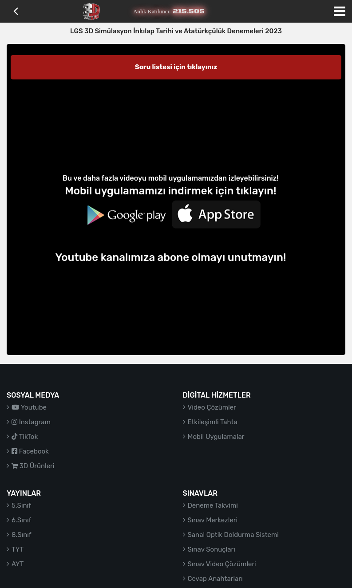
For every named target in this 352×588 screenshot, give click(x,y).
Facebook (30, 451)
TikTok (25, 437)
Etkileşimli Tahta (212, 422)
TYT (18, 549)
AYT (18, 564)
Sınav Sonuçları (211, 549)
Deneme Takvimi (213, 505)
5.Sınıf (21, 505)
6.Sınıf (21, 520)
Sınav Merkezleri (213, 520)
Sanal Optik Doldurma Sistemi (233, 535)
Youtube (29, 407)
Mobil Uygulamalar (216, 437)
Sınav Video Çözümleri (222, 564)
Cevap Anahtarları (215, 579)
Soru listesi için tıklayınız (176, 67)
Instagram (31, 422)
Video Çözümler (212, 407)
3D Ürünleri (33, 466)
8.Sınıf (22, 535)
